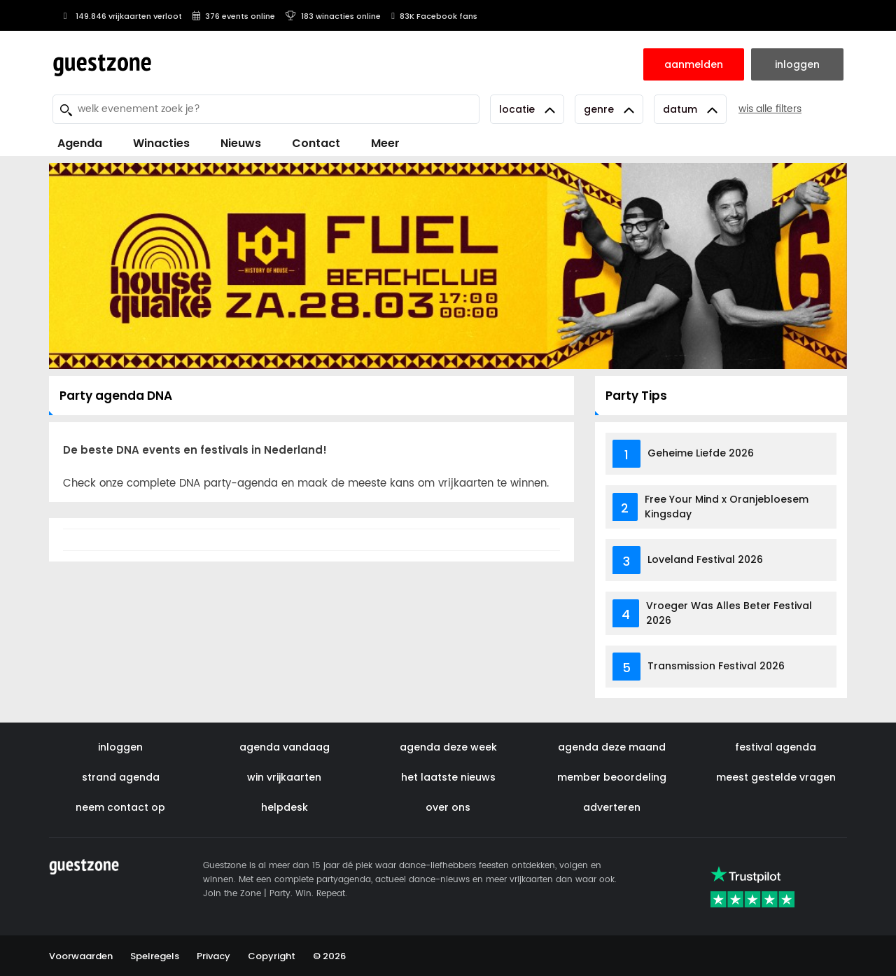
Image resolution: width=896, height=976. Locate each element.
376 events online (233, 16)
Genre (609, 109)
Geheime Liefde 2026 (701, 453)
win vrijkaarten (284, 777)
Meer (385, 143)
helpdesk (284, 807)
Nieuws (240, 143)
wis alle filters (770, 109)
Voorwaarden (81, 956)
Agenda (79, 143)
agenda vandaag (284, 747)
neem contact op (120, 807)
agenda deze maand (612, 747)
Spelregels (154, 956)
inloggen (120, 747)
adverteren (611, 807)
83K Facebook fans (434, 16)
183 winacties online (333, 16)
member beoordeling (611, 777)
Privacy (213, 956)
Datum (690, 109)
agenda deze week (448, 747)
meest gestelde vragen (776, 777)
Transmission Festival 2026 (716, 666)
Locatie (527, 109)
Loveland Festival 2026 (705, 559)
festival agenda (775, 747)
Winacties (161, 143)
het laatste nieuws (448, 777)
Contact (316, 143)
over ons (448, 807)
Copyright (271, 956)
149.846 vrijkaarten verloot (120, 16)
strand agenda (121, 777)
